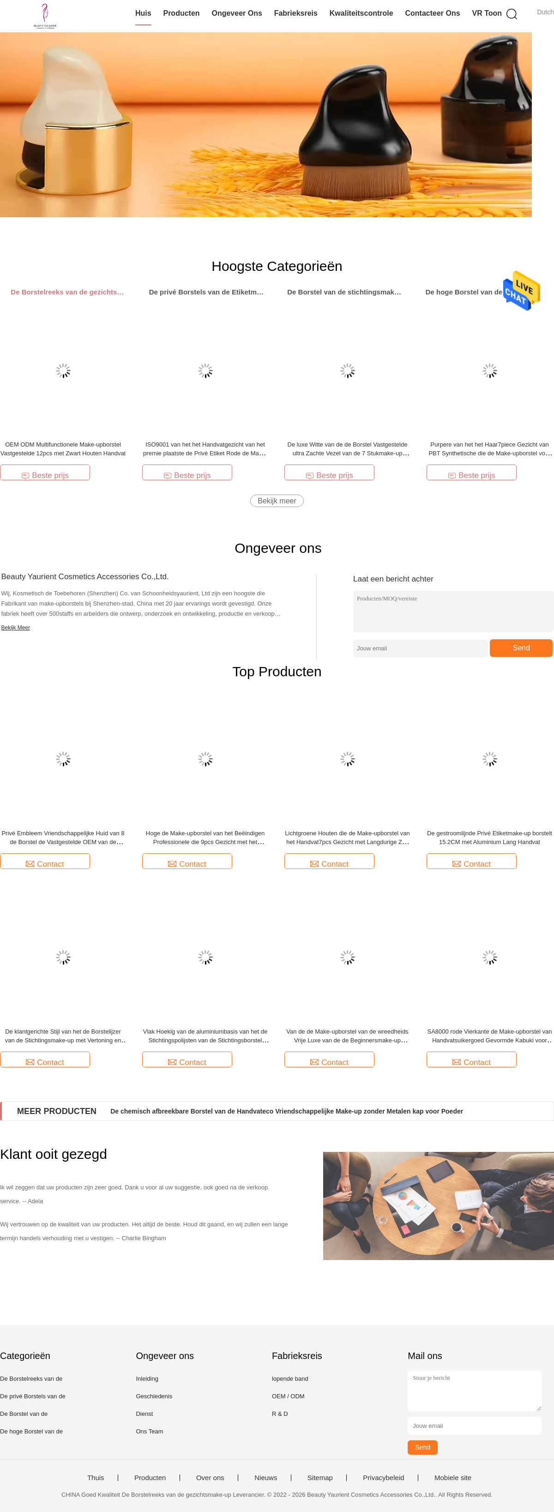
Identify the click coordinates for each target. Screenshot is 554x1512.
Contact (45, 864)
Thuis (95, 1478)
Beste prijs (44, 475)
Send (521, 648)
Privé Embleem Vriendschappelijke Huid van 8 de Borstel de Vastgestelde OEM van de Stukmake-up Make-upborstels (62, 842)
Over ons (210, 1478)
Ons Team (149, 1431)
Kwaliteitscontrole (361, 13)
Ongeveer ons (236, 13)
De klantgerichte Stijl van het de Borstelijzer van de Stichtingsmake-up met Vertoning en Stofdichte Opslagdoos (63, 1040)
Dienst (144, 1413)
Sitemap (320, 1478)
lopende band (290, 1378)
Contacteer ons (432, 13)
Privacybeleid (383, 1478)
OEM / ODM (288, 1396)
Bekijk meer (277, 501)
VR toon (487, 13)
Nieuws (265, 1478)
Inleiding (147, 1378)
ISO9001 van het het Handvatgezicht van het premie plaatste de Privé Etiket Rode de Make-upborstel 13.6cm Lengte (205, 453)
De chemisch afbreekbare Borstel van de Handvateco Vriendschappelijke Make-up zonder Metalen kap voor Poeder (286, 1111)
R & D (280, 1413)
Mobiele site (452, 1478)
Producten (181, 13)
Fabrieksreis (296, 13)
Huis (143, 13)
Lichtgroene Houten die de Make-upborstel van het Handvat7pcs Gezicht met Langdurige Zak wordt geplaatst (347, 842)
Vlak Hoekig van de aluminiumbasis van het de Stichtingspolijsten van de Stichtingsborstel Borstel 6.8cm (205, 1040)
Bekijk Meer (15, 627)
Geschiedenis (154, 1396)
